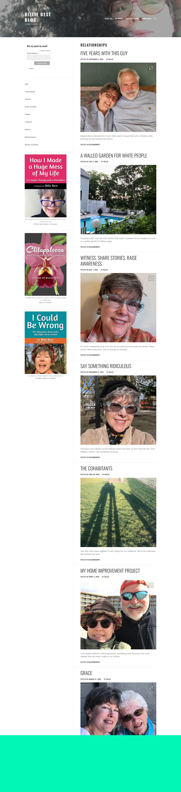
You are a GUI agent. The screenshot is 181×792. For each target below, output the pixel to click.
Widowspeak (146, 18)
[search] (155, 18)
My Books (119, 18)
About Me (108, 18)
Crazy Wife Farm (132, 18)
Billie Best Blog (38, 17)
